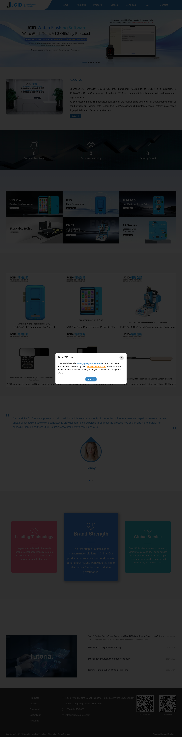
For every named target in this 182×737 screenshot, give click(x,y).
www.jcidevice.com (96, 366)
